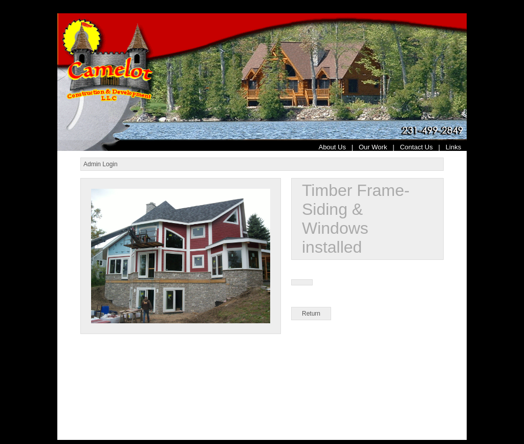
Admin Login (100, 164)
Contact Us (416, 147)
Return (311, 313)
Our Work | (379, 147)
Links (456, 147)
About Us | (338, 147)
